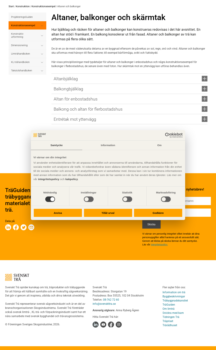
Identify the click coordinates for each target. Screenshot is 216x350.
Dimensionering (19, 45)
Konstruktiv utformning (17, 35)
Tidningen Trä (171, 317)
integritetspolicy (48, 179)
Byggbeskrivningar (174, 296)
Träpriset (168, 321)
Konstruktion (23, 6)
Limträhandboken (20, 53)
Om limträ (169, 308)
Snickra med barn (173, 313)
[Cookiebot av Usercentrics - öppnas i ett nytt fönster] (168, 135)
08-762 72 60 (111, 299)
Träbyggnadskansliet (175, 300)
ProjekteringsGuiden (22, 17)
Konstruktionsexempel (43, 6)
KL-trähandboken (20, 62)
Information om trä (174, 292)
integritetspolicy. (159, 244)
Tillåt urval (108, 212)
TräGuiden (169, 304)
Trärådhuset (170, 325)
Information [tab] (108, 145)
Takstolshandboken (21, 70)
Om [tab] (159, 145)
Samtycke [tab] (57, 145)
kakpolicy (71, 179)
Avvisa (58, 212)
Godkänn (158, 212)
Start (11, 6)
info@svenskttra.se (104, 303)
